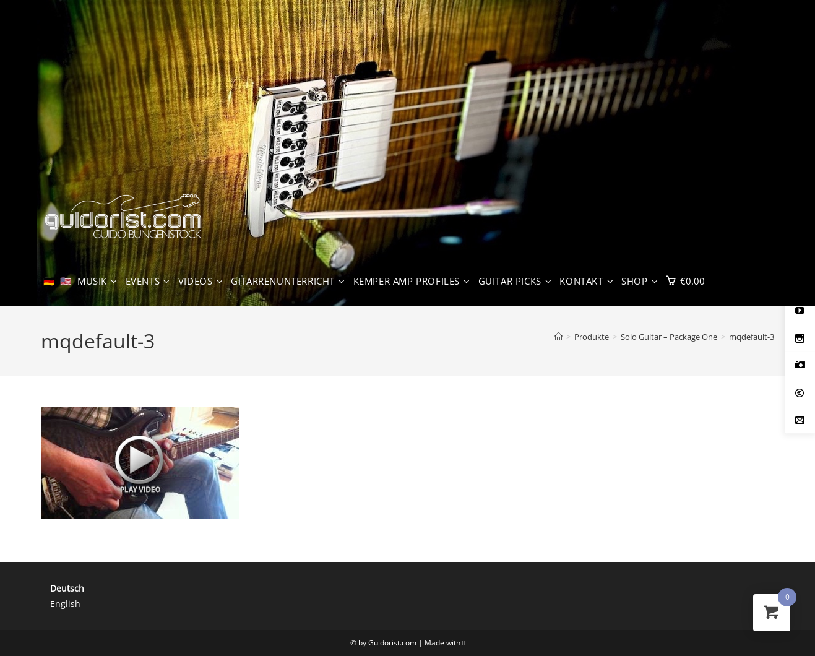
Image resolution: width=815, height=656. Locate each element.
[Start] (558, 336)
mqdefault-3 (751, 336)
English (65, 604)
